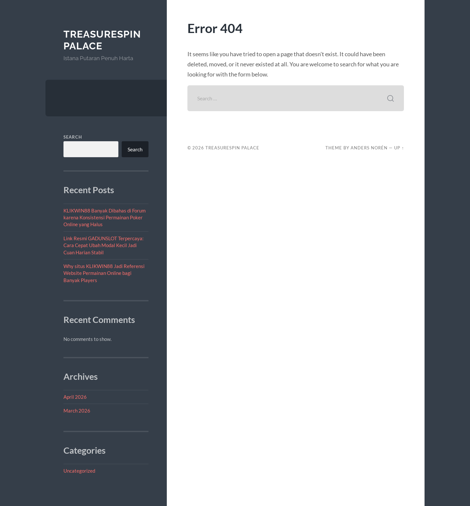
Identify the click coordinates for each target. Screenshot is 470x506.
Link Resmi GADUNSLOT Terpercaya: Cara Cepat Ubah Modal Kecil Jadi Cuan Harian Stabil (103, 245)
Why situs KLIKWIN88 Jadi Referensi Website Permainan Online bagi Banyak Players (104, 273)
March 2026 (76, 410)
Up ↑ (399, 147)
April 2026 (75, 397)
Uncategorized (79, 471)
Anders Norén (369, 147)
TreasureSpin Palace (102, 40)
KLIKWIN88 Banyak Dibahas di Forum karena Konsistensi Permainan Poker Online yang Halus (104, 218)
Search (72, 137)
